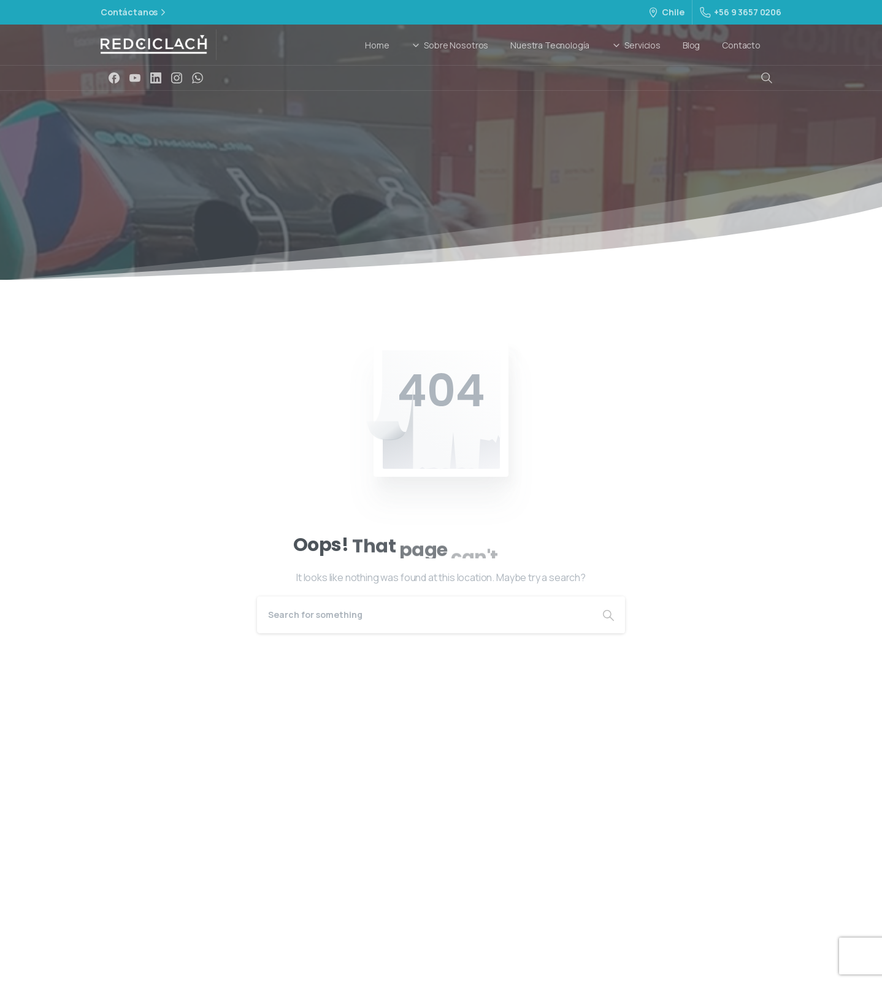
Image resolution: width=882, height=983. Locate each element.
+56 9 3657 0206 (740, 12)
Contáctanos (135, 12)
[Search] (424, 614)
